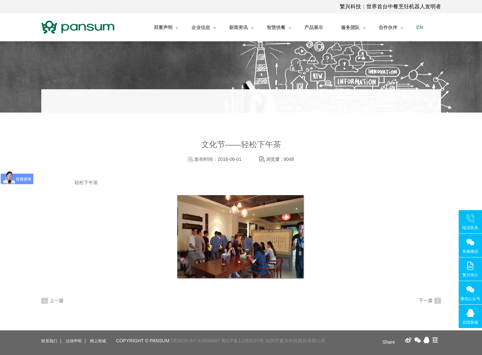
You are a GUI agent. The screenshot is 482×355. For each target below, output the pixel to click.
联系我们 (49, 341)
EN (419, 27)
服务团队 (350, 27)
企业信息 (201, 27)
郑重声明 (163, 27)
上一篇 (57, 300)
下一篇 (426, 300)
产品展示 (313, 27)
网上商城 (98, 341)
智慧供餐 (276, 27)
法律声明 (74, 341)
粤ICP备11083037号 (242, 340)
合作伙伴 (388, 27)
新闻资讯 (238, 27)
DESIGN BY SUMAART (195, 340)
